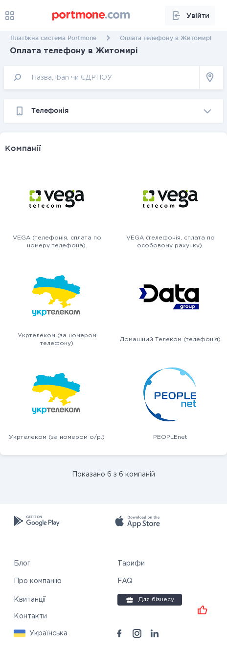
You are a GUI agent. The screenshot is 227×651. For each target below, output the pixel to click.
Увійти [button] (190, 16)
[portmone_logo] (91, 16)
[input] (102, 77)
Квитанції (30, 600)
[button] (41, 633)
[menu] (10, 15)
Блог (22, 563)
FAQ (125, 581)
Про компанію (38, 581)
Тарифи (131, 563)
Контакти (30, 616)
